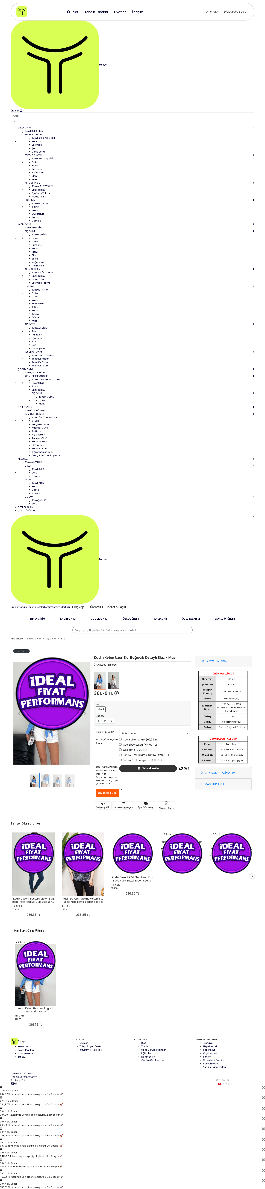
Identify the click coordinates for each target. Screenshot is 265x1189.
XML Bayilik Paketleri (91, 1050)
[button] (37, 621)
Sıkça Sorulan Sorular (153, 1050)
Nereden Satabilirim (207, 1039)
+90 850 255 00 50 (22, 1073)
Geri (21, 651)
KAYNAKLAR (140, 1039)
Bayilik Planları (26, 1050)
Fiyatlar (40, 606)
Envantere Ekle (107, 793)
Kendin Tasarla (27, 606)
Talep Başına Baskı (90, 1046)
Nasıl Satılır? (148, 1056)
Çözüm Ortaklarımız (152, 1060)
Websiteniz (214, 1060)
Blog (143, 1043)
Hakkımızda (24, 1046)
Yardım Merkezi (61, 606)
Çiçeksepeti (210, 1053)
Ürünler (15, 606)
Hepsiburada (210, 1046)
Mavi (101, 709)
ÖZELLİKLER (78, 1039)
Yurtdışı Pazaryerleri (214, 1067)
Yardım (145, 1046)
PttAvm (207, 1056)
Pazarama (209, 1050)
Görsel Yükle (148, 768)
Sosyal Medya (211, 1063)
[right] (254, 876)
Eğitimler (146, 1053)
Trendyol (208, 1043)
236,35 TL (33, 915)
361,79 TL (106, 693)
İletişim (48, 606)
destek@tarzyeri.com (24, 1076)
